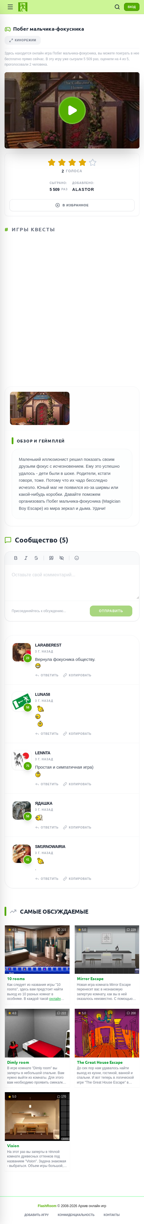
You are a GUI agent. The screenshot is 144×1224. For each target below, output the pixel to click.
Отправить (111, 611)
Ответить (46, 675)
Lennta (42, 753)
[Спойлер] (62, 558)
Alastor (83, 189)
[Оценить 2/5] (61, 162)
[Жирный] (16, 558)
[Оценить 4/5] (82, 162)
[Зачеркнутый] (36, 558)
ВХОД (132, 7)
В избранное (72, 205)
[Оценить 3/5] (72, 162)
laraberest (48, 645)
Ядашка (43, 803)
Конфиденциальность (76, 1215)
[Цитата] (51, 558)
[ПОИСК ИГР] (117, 7)
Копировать (77, 675)
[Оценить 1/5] (51, 162)
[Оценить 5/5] (92, 162)
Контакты (112, 1215)
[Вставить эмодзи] (77, 558)
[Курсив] (26, 558)
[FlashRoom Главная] (23, 7)
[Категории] (10, 7)
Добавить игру (36, 1215)
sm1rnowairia (50, 846)
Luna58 (42, 694)
